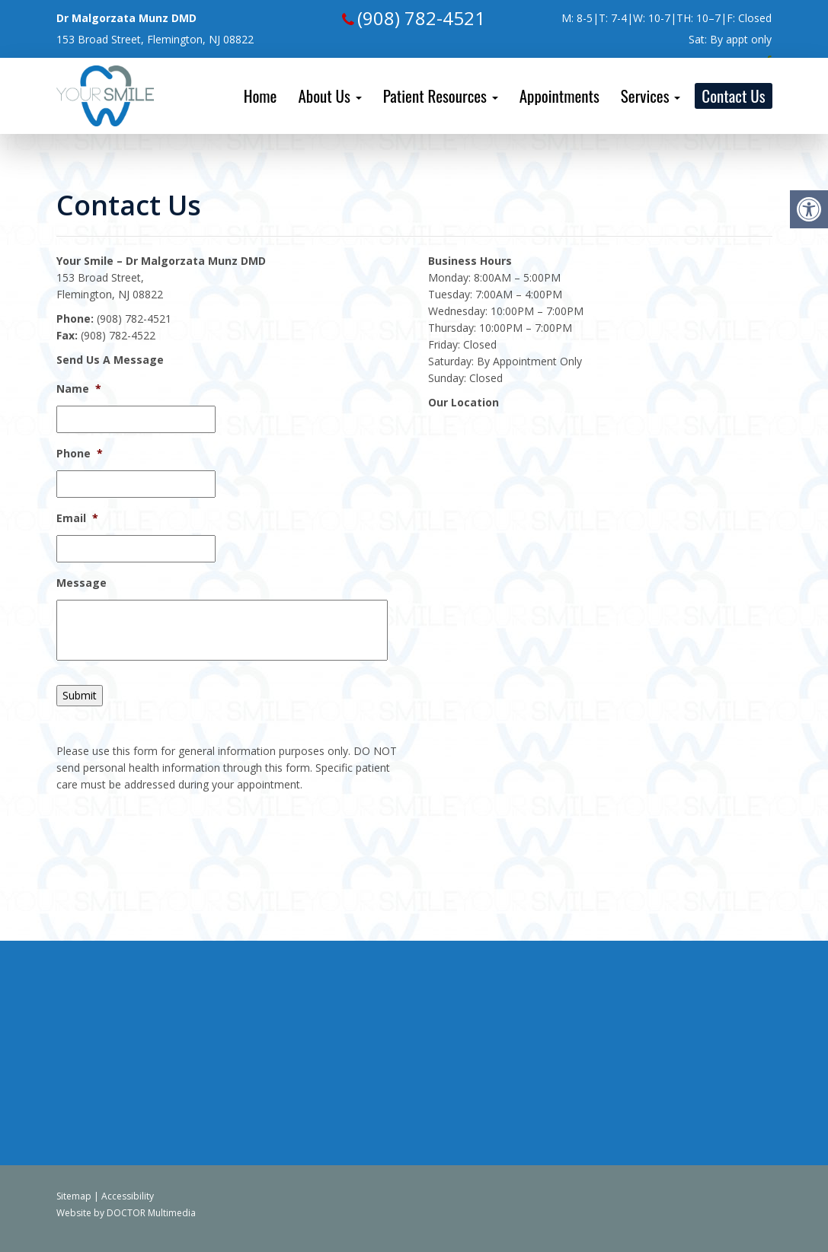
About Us (329, 95)
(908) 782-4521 (421, 17)
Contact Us (733, 95)
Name (78, 389)
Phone (79, 453)
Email (77, 518)
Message (81, 583)
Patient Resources (440, 95)
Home (260, 95)
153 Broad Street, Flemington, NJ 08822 (155, 39)
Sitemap (73, 1196)
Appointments (559, 95)
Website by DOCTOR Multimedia (126, 1212)
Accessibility (127, 1196)
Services (650, 95)
